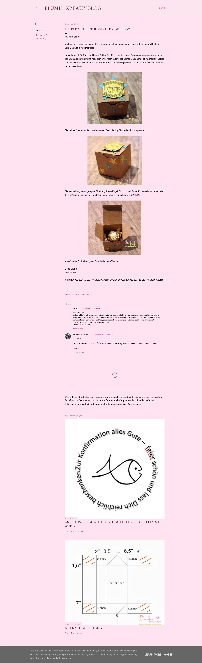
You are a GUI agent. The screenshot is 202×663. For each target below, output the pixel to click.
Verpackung (40, 38)
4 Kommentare (77, 531)
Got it (168, 654)
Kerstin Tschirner (81, 334)
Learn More (153, 654)
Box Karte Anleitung (83, 628)
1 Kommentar (76, 633)
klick (136, 195)
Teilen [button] (37, 24)
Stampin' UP (41, 35)
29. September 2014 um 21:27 (93, 308)
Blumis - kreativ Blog (73, 8)
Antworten (78, 329)
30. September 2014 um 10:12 (101, 335)
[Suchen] (163, 8)
